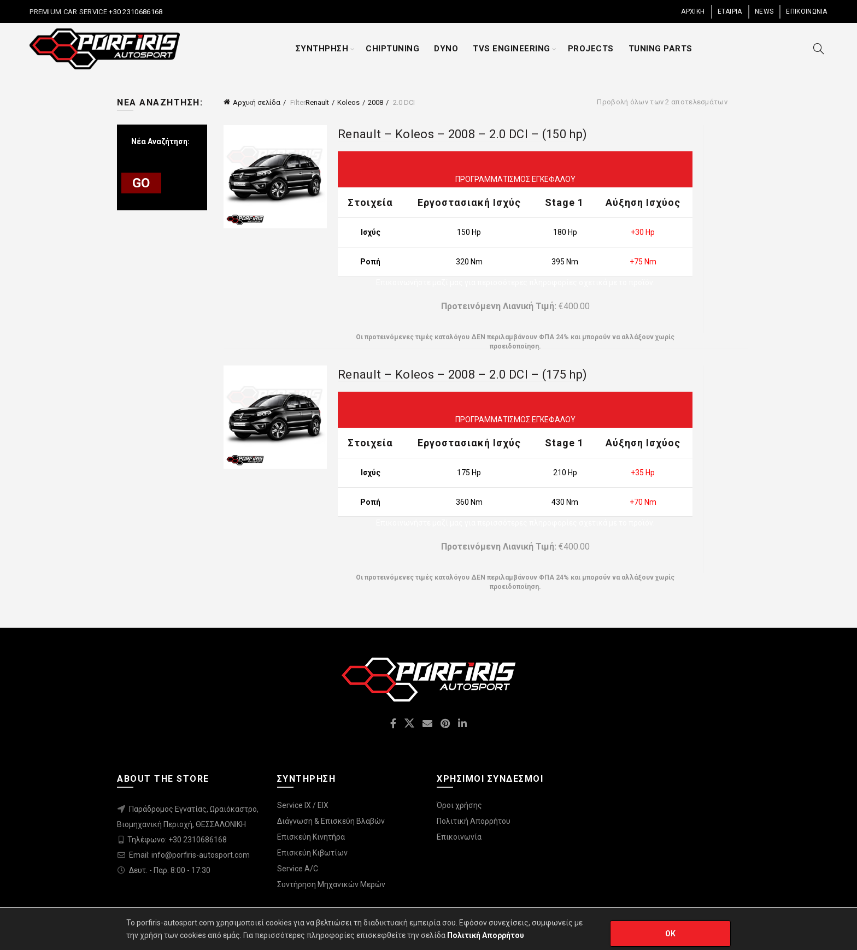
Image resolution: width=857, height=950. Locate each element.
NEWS (764, 11)
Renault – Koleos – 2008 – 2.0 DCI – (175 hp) (462, 374)
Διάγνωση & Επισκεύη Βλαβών (331, 821)
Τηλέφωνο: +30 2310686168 (177, 839)
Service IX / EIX (302, 805)
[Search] (818, 48)
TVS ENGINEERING (511, 49)
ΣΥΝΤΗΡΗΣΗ (322, 49)
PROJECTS (591, 49)
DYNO (446, 49)
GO (141, 183)
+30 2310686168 (135, 12)
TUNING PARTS (660, 49)
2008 (375, 102)
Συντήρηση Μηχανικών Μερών (331, 884)
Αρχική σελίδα (256, 102)
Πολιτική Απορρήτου (473, 821)
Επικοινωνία (459, 837)
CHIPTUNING (392, 49)
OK (670, 933)
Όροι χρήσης (459, 805)
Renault (317, 102)
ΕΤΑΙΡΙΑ (730, 11)
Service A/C (297, 868)
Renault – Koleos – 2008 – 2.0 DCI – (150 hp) (462, 134)
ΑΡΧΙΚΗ (693, 11)
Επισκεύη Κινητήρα (311, 837)
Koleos (348, 102)
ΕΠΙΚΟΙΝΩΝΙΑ (806, 11)
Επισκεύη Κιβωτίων (312, 852)
